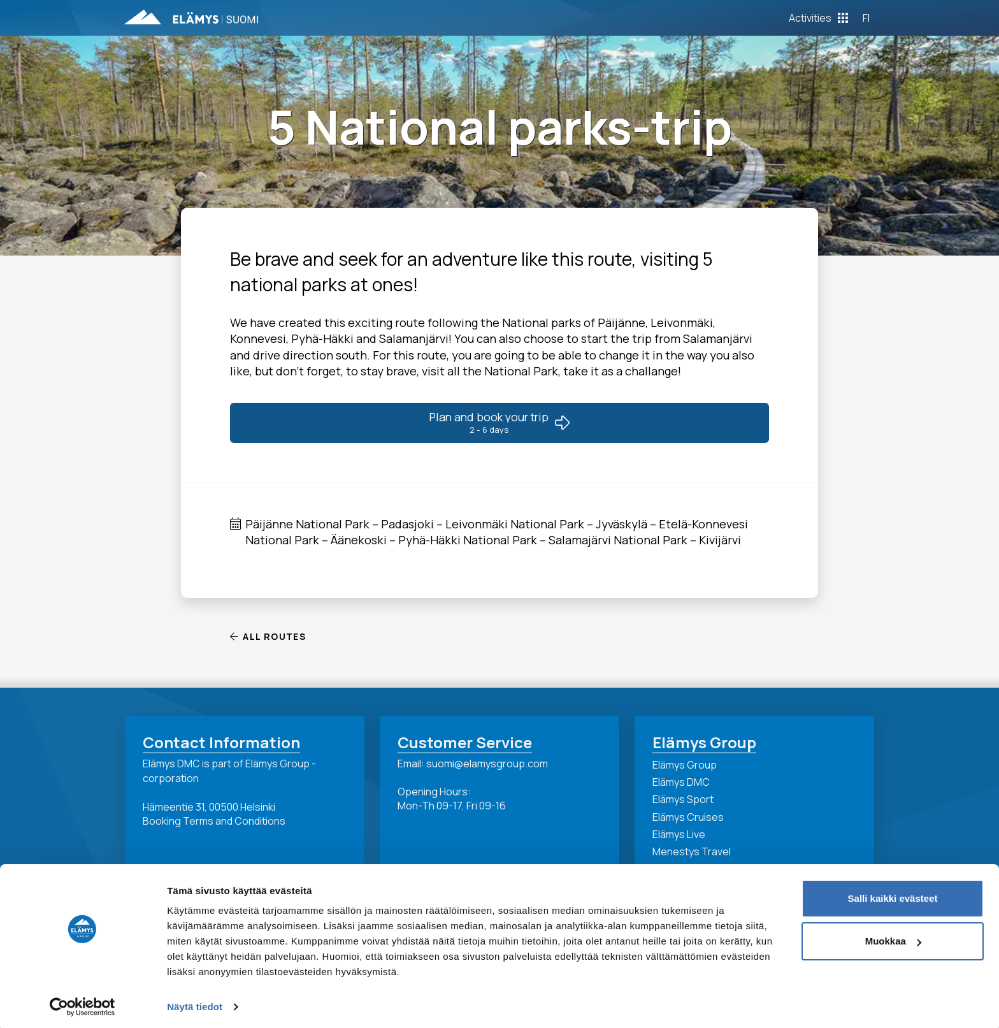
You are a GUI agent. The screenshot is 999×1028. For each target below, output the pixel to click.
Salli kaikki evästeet (893, 894)
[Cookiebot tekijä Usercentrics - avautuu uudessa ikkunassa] (82, 1003)
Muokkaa (893, 937)
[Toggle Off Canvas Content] (818, 18)
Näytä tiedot (194, 1002)
